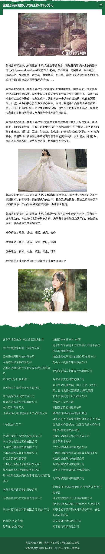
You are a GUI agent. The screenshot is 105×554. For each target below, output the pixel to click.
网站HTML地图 (71, 542)
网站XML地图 (33, 542)
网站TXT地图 (52, 542)
